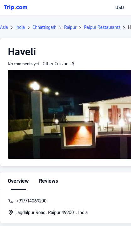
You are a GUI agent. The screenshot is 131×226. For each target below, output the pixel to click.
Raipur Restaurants (102, 27)
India (20, 27)
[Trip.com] (15, 7)
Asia (4, 27)
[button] (115, 7)
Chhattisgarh (44, 27)
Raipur (70, 27)
